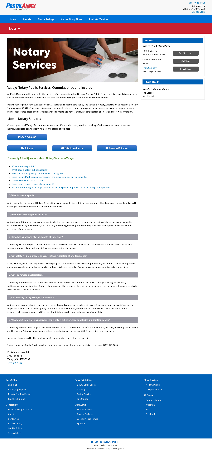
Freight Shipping (16, 398)
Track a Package (46, 19)
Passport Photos (154, 389)
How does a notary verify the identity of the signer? (37, 173)
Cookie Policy (15, 428)
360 (147, 409)
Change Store (198, 11)
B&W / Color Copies (86, 384)
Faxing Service (84, 394)
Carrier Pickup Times (71, 19)
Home (12, 19)
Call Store (185, 61)
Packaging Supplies (18, 389)
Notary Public (153, 384)
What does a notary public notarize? (30, 169)
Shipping (12, 384)
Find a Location (84, 409)
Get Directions (185, 53)
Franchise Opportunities (20, 409)
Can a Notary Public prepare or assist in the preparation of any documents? (49, 176)
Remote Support (154, 400)
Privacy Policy (15, 423)
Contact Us (13, 418)
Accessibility (14, 432)
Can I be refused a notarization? (28, 180)
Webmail (150, 404)
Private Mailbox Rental (19, 394)
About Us (12, 414)
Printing (81, 389)
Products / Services (99, 19)
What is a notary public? (24, 166)
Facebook (150, 414)
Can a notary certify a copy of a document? (33, 183)
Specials (27, 19)
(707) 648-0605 (197, 2)
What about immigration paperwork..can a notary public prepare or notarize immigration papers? (61, 187)
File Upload (82, 398)
